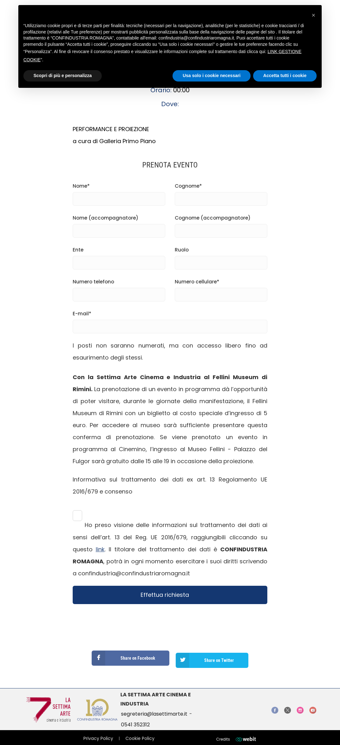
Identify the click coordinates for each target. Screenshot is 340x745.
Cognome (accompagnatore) (221, 224)
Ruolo (221, 256)
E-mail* (170, 320)
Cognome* (221, 192)
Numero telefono (119, 288)
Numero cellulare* (221, 288)
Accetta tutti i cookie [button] (285, 75)
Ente (119, 256)
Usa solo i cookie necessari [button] (211, 75)
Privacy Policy (98, 734)
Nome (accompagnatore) (119, 224)
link (100, 549)
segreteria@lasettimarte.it (154, 709)
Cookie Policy (140, 734)
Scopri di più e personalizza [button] (62, 75)
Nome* (119, 192)
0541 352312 (135, 720)
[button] (313, 15)
